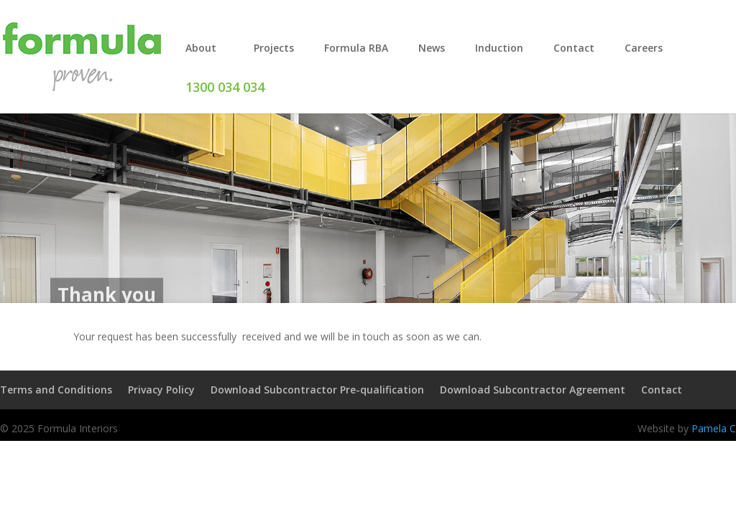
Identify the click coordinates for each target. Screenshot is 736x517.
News (431, 48)
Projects (274, 48)
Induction (499, 48)
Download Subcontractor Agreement (532, 389)
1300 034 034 (224, 87)
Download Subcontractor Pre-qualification (317, 389)
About (200, 48)
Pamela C (713, 428)
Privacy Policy (161, 389)
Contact (573, 48)
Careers (644, 48)
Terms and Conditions (56, 389)
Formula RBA (356, 48)
